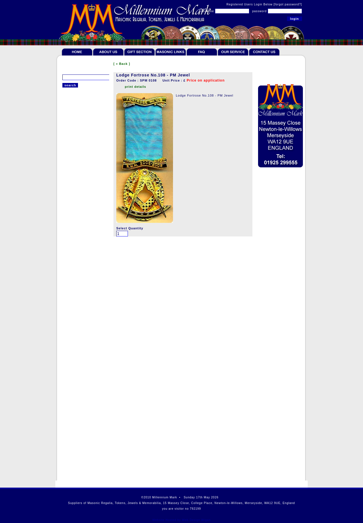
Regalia (68, 114)
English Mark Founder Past (84, 201)
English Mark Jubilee (79, 208)
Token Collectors (76, 131)
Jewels (68, 139)
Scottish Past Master (79, 145)
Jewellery (70, 268)
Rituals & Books (75, 284)
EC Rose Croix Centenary (83, 237)
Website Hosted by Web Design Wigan (181, 520)
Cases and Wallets (77, 317)
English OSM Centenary (82, 244)
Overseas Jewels (76, 258)
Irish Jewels (72, 251)
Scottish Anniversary (79, 159)
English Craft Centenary (82, 187)
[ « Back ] (121, 63)
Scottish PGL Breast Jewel (84, 152)
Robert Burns (73, 325)
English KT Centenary (80, 230)
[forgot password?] (288, 4)
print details (135, 86)
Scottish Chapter (76, 166)
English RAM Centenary (82, 223)
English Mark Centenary (82, 215)
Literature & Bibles (77, 276)
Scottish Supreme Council (83, 173)
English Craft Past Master (83, 180)
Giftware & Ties (75, 292)
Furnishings (72, 309)
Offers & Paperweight (80, 333)
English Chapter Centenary (84, 194)
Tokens (68, 123)
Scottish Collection (78, 341)
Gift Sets (69, 300)
